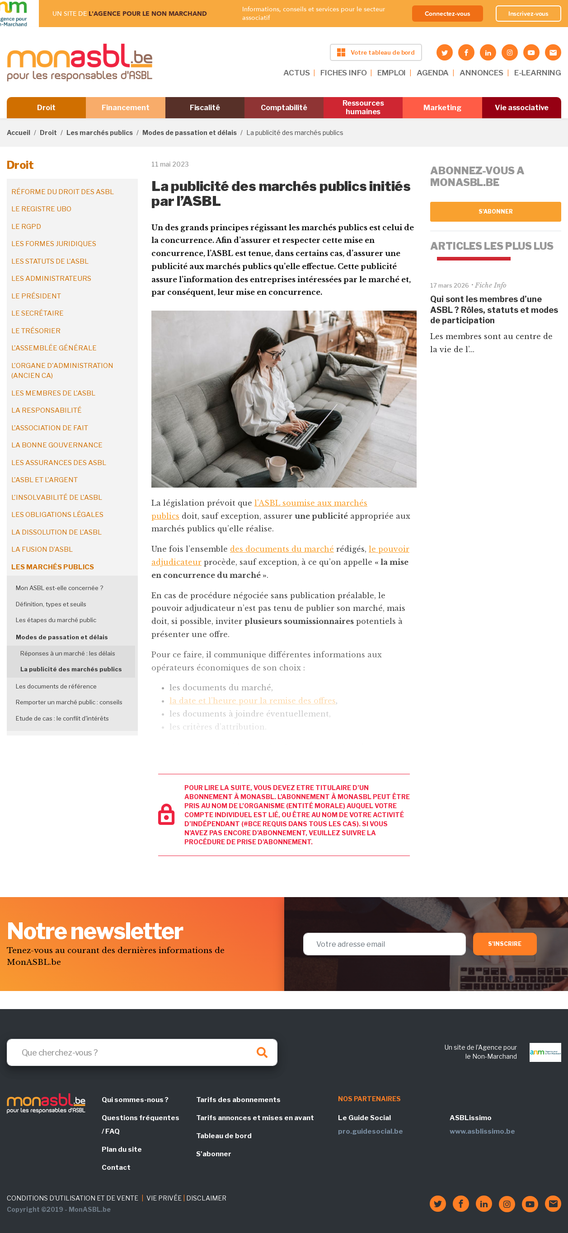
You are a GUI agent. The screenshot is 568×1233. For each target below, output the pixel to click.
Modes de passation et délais (189, 132)
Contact (116, 1167)
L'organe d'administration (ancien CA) (62, 371)
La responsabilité (46, 410)
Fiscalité (205, 107)
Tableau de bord (224, 1136)
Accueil (18, 132)
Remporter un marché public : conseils (69, 702)
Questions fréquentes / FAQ (140, 1124)
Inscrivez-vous (528, 13)
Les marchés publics (99, 132)
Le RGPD (26, 227)
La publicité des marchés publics (71, 669)
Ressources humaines (363, 107)
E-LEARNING (537, 72)
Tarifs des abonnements (238, 1100)
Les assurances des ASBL (58, 463)
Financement (125, 107)
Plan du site (122, 1149)
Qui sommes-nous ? (135, 1100)
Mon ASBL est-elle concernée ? (59, 587)
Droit (46, 107)
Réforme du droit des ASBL (62, 192)
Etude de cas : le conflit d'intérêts (62, 718)
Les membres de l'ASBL (53, 393)
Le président (36, 296)
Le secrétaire (37, 313)
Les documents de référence (56, 686)
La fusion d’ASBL (42, 549)
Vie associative (522, 107)
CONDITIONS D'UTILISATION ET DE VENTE (72, 1198)
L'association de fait (49, 428)
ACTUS (296, 72)
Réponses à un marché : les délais (67, 653)
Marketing (442, 107)
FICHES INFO (343, 72)
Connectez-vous (447, 13)
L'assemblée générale (54, 348)
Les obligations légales (57, 515)
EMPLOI (391, 72)
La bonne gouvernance (57, 445)
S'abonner (496, 211)
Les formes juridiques (53, 244)
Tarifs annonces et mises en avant (255, 1118)
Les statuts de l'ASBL (50, 261)
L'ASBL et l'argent (44, 480)
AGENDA (433, 72)
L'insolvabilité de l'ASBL (56, 497)
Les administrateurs (51, 279)
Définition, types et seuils (51, 604)
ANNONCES (481, 72)
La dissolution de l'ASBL (56, 532)
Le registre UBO (41, 209)
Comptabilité (284, 107)
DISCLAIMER (206, 1198)
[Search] (142, 1052)
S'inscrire (505, 943)
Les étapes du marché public (56, 619)
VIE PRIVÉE (164, 1198)
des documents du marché (282, 549)
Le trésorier (36, 331)
